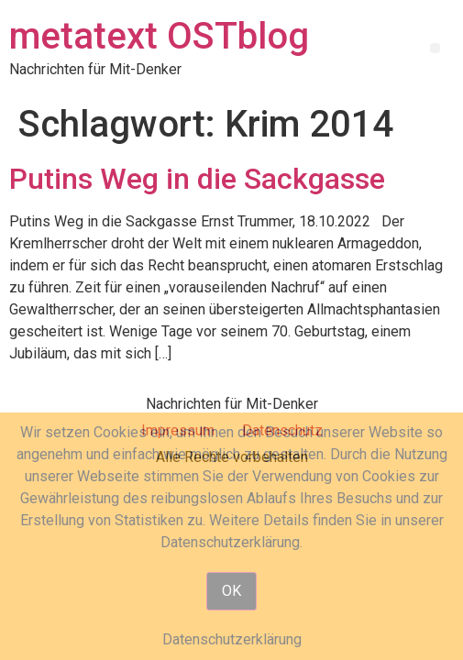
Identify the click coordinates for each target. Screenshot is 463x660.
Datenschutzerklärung (232, 639)
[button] (435, 48)
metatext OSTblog (159, 36)
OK (231, 591)
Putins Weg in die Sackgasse (197, 178)
